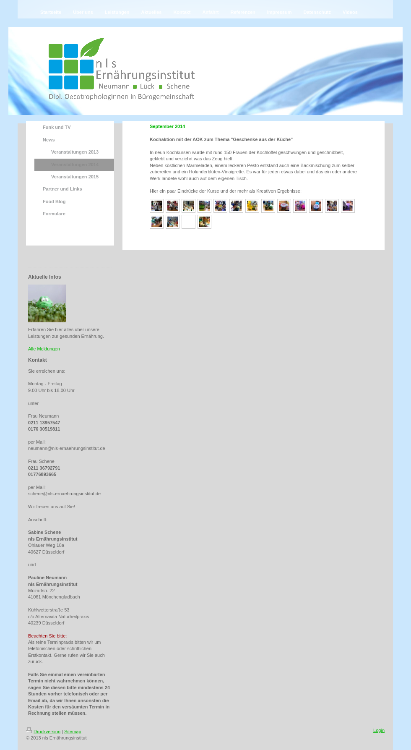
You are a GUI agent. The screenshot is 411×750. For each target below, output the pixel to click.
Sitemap (72, 731)
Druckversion (43, 731)
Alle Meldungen (44, 348)
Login (379, 730)
